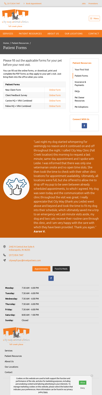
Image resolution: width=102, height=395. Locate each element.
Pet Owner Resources (80, 99)
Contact (93, 33)
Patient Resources (30, 33)
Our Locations (74, 33)
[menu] (94, 18)
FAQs (77, 91)
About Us (53, 33)
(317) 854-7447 (16, 255)
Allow (82, 383)
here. (46, 392)
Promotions (93, 4)
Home (6, 43)
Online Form (55, 90)
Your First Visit (82, 69)
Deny (82, 388)
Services (8, 33)
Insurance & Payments (80, 83)
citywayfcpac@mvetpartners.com (25, 260)
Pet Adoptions (81, 107)
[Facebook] (84, 125)
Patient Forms (81, 76)
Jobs (84, 4)
